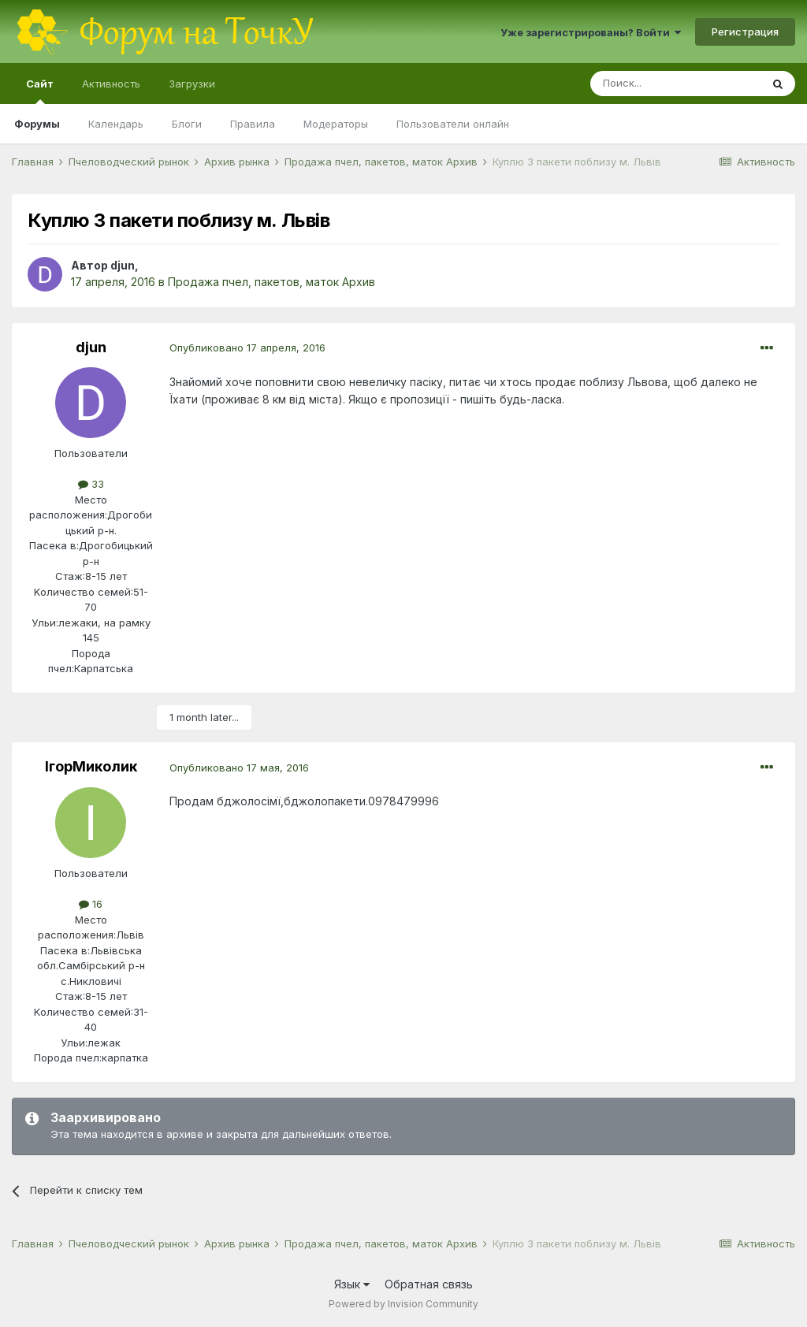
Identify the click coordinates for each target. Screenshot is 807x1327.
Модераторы (335, 123)
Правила (252, 123)
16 (90, 904)
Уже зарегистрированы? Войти (590, 32)
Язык (352, 1284)
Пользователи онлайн (452, 123)
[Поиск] (675, 83)
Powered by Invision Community (403, 1304)
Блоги (187, 123)
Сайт (40, 90)
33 (91, 484)
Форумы (37, 123)
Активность (111, 83)
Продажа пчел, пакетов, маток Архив (271, 281)
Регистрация (745, 31)
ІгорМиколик (91, 766)
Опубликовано (247, 347)
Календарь (115, 123)
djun (122, 265)
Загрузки (192, 83)
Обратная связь (429, 1284)
